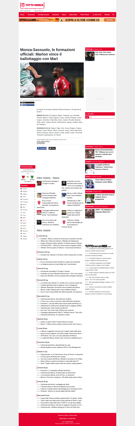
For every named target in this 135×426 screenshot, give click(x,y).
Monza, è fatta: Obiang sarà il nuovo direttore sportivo (74, 195)
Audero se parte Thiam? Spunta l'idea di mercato (56, 322)
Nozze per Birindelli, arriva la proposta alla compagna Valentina (49, 195)
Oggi (87, 117)
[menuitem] (113, 14)
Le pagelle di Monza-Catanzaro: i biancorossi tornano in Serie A (104, 167)
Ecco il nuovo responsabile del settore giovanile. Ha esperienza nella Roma (66, 292)
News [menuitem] (64, 14)
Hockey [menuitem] (107, 14)
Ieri (91, 117)
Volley (88, 176)
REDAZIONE (62, 418)
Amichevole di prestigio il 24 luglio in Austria (55, 271)
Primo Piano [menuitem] (84, 14)
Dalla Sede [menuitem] (73, 14)
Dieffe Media (69, 422)
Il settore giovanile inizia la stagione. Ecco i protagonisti (59, 285)
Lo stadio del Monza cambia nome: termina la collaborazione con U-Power (65, 338)
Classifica (24, 185)
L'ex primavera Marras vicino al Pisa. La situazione (57, 375)
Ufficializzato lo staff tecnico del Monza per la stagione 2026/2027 (75, 203)
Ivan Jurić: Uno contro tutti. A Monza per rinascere (57, 310)
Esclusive (89, 146)
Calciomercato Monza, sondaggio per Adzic (55, 384)
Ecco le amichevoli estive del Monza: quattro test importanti (60, 262)
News (43, 139)
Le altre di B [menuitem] (97, 14)
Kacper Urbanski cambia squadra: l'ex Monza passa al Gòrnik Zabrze (64, 243)
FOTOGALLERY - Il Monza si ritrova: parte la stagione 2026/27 (61, 245)
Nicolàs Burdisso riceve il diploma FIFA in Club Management (61, 347)
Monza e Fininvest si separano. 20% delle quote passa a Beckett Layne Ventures (67, 377)
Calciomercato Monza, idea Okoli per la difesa (56, 299)
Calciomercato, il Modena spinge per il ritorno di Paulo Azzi (60, 407)
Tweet (52, 148)
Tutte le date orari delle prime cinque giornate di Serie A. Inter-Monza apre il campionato (69, 400)
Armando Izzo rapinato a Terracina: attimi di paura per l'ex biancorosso (63, 255)
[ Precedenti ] (27, 181)
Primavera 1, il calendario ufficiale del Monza (55, 370)
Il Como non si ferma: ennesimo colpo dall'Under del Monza (60, 301)
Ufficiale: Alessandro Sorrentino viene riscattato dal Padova (60, 287)
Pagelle (88, 161)
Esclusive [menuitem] (31, 14)
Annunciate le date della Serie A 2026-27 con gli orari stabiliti (60, 403)
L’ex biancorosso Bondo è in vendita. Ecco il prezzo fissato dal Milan (63, 283)
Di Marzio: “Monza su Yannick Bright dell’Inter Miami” (58, 391)
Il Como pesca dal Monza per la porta (53, 356)
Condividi (42, 148)
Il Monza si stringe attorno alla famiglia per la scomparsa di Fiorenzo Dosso (66, 389)
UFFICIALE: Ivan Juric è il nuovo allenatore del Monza (59, 336)
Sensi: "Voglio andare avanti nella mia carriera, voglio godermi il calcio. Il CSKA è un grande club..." (73, 363)
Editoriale (89, 49)
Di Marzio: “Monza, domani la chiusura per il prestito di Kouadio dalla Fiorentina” (67, 239)
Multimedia (90, 206)
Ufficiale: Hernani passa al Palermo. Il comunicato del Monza (61, 248)
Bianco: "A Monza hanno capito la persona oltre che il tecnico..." (62, 324)
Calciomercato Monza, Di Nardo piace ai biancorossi (58, 373)
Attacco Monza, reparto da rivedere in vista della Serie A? (59, 361)
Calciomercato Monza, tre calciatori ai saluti (55, 315)
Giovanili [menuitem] (55, 14)
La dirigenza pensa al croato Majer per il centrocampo (58, 264)
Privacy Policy (73, 415)
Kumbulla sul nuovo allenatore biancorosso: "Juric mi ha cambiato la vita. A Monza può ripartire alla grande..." (72, 185)
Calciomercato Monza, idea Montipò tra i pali (55, 345)
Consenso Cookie (63, 415)
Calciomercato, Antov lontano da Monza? (54, 308)
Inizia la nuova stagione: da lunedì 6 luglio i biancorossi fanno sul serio (64, 333)
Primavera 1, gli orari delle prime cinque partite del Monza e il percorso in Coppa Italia (69, 303)
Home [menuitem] (22, 14)
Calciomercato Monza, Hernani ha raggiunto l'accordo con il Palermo (63, 405)
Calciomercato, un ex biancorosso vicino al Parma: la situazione (62, 354)
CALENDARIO (71, 418)
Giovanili (89, 191)
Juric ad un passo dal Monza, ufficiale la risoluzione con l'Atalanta (50, 222)
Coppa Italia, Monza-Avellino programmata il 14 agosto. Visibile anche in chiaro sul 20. (69, 398)
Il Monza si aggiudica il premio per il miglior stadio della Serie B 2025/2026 (65, 331)
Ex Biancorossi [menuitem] (43, 14)
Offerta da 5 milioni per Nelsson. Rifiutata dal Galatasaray (60, 241)
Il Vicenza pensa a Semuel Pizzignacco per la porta (58, 386)
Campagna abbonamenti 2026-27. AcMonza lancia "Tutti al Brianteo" (50, 213)
